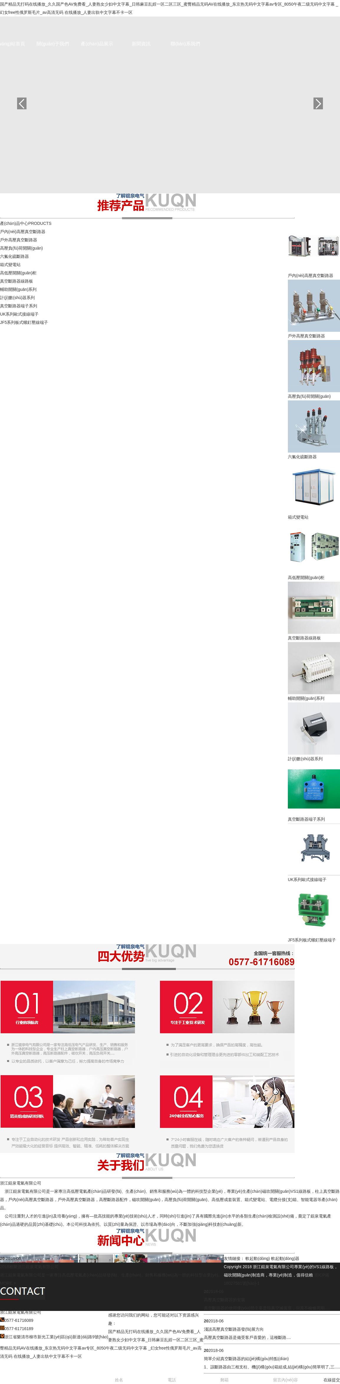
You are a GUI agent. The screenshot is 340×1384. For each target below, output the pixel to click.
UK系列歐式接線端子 (19, 314)
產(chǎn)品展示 (97, 43)
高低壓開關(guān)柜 (18, 272)
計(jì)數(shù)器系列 (17, 297)
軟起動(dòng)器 (285, 1258)
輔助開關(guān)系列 (18, 289)
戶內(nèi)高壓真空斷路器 (22, 231)
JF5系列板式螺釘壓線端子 (24, 322)
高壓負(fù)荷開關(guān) (21, 248)
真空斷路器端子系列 (18, 305)
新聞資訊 (141, 43)
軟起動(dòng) (257, 1258)
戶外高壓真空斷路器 (18, 239)
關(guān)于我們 (53, 43)
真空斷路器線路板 (16, 281)
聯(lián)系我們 (185, 43)
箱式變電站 (10, 264)
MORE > (8, 1283)
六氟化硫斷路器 (14, 256)
